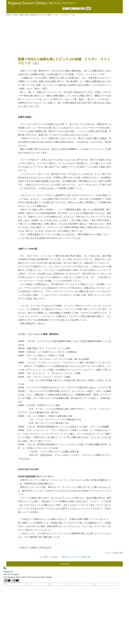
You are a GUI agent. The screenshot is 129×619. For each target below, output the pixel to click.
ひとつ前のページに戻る (48, 557)
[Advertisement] (64, 36)
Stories (14, 15)
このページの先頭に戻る (114, 553)
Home (8, 15)
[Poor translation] (16, 581)
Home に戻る (76, 557)
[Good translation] (7, 581)
